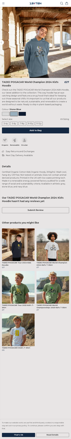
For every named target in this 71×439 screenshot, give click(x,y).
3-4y (6, 123)
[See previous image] (2, 42)
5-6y (14, 123)
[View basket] (66, 3)
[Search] (61, 3)
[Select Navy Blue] (22, 114)
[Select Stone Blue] (14, 114)
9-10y (30, 123)
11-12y (39, 123)
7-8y (22, 123)
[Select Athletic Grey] (5, 114)
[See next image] (69, 42)
